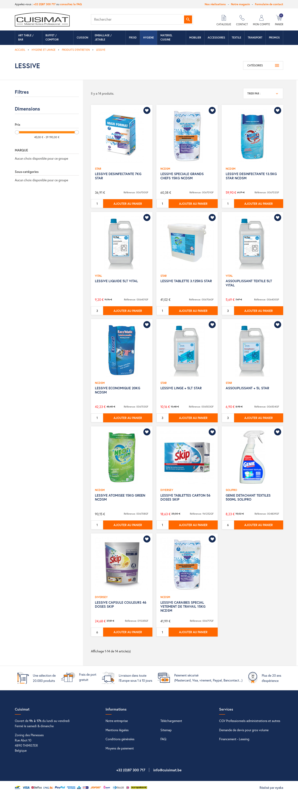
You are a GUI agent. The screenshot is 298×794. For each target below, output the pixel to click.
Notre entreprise (117, 721)
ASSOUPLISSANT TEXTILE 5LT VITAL (249, 283)
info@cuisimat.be (167, 770)
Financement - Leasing (234, 739)
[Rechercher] (142, 19)
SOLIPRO (231, 490)
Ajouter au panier (128, 204)
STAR (98, 168)
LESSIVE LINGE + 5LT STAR (181, 388)
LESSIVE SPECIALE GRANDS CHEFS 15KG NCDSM (182, 175)
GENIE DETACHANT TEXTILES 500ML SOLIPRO (248, 497)
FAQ (163, 739)
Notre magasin (240, 4)
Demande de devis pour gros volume (244, 730)
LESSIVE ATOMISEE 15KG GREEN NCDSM (120, 497)
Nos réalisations (215, 4)
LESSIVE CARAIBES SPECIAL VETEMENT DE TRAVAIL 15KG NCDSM (182, 606)
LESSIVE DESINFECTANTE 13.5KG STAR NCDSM (251, 175)
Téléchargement (171, 721)
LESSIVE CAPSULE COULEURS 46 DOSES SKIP (120, 604)
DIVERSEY (166, 490)
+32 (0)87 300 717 (44, 4)
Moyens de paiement (120, 748)
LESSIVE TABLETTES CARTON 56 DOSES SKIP (185, 497)
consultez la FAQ (71, 4)
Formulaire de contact (269, 4)
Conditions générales (120, 739)
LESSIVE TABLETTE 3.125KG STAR (186, 281)
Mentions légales (117, 730)
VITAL (98, 276)
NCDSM (165, 168)
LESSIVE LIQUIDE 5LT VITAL (116, 281)
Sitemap (166, 730)
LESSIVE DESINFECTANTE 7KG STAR (118, 175)
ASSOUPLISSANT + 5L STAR (247, 388)
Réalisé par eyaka (271, 787)
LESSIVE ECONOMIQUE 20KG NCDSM (117, 390)
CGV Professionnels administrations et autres (249, 721)
